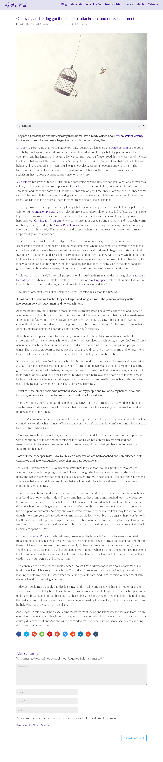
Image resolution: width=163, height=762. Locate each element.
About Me (76, 5)
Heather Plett (24, 25)
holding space (48, 25)
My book (21, 148)
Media (140, 5)
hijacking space (98, 281)
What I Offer (93, 5)
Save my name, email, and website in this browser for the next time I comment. (68, 719)
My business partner (86, 187)
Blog (64, 5)
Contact (128, 5)
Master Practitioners (66, 226)
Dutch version (119, 148)
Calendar (153, 5)
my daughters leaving (129, 137)
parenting (59, 25)
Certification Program (47, 221)
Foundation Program (44, 212)
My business (23, 182)
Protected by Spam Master (32, 726)
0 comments (82, 25)
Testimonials (112, 5)
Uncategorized (70, 25)
